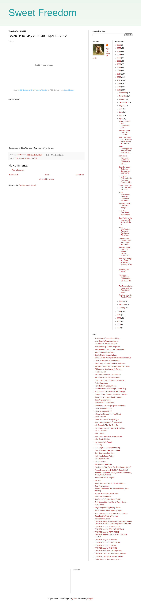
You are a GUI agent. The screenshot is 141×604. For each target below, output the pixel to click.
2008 (119, 321)
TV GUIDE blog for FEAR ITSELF (107, 532)
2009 (119, 318)
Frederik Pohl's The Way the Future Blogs (110, 392)
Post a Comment (18, 170)
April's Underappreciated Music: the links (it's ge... (125, 150)
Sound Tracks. (69, 90)
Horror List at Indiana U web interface (108, 397)
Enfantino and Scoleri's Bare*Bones (108, 375)
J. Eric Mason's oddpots (103, 408)
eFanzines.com (100, 372)
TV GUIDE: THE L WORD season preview (110, 554)
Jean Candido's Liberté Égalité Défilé (108, 422)
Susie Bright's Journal (103, 519)
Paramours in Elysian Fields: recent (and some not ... (125, 241)
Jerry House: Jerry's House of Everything (110, 428)
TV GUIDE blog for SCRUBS (105, 545)
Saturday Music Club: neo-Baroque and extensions (124, 170)
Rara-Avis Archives (102, 486)
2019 (119, 67)
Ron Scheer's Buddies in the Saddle (108, 499)
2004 (119, 328)
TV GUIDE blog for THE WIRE (106, 548)
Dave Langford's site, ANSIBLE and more (110, 363)
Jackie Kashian (100, 417)
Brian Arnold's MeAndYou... (105, 352)
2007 (119, 325)
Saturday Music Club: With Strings (124, 206)
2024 (119, 51)
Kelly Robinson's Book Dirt (104, 453)
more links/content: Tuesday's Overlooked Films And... (124, 196)
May (121, 115)
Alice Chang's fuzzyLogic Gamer (106, 341)
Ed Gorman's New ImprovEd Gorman (108, 369)
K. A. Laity (98, 445)
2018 (119, 71)
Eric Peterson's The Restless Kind (107, 378)
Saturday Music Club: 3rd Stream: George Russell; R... (124, 251)
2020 (119, 64)
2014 (119, 84)
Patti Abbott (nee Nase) (103, 464)
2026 (119, 45)
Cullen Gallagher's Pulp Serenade (107, 361)
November (123, 96)
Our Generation (100, 462)
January (122, 308)
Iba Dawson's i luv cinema (104, 403)
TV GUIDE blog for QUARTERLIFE (107, 542)
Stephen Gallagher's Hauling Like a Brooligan (111, 513)
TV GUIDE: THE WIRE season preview (109, 556)
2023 (119, 55)
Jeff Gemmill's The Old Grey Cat (106, 425)
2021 (119, 61)
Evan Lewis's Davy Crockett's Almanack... (110, 380)
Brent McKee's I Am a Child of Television (109, 349)
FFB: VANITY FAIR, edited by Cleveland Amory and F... (125, 179)
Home (47, 175)
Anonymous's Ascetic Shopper (106, 344)
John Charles (99, 434)
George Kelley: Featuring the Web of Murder (111, 394)
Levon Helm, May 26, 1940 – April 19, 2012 (125, 187)
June (121, 112)
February (122, 304)
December (123, 93)
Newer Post (13, 175)
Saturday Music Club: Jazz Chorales (124, 132)
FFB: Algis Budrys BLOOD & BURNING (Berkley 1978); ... (125, 263)
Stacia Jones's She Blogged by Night (108, 510)
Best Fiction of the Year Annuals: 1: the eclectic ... (125, 221)
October (122, 99)
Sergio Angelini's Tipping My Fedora (108, 508)
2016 (119, 77)
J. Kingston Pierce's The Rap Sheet (108, 414)
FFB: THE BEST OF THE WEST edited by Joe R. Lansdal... (125, 141)
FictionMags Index (101, 383)
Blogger (90, 599)
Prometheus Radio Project (104, 478)
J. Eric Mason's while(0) (103, 411)
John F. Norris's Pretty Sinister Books (108, 436)
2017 (119, 74)
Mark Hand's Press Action (104, 456)
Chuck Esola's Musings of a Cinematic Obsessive (113, 358)
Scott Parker (99, 505)
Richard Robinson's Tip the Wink (106, 494)
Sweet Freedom (43, 12)
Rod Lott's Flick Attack (103, 496)
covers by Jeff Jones (124, 271)
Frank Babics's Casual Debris (105, 386)
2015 (119, 80)
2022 (119, 58)
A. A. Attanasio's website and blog (107, 338)
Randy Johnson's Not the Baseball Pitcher (110, 483)
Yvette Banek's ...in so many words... (108, 559)
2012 (119, 90)
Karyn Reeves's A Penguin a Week (107, 450)
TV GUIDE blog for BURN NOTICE (107, 526)
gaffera (74, 599)
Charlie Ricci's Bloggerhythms (105, 355)
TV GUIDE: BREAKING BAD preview (108, 551)
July (121, 109)
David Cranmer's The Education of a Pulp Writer (112, 366)
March (121, 301)
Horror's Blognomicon (102, 400)
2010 (119, 315)
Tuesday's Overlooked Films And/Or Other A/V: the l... (125, 279)
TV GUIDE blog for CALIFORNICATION (109, 529)
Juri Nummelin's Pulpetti (103, 442)
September (123, 102)
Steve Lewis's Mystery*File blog (106, 516)
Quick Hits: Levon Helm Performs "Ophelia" (32, 90)
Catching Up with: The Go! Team (125, 296)
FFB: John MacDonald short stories (124, 213)
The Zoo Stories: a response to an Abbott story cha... (125, 289)
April (121, 118)
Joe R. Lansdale (101, 431)
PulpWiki (98, 480)
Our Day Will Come (102, 459)
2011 (119, 312)
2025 (119, 48)
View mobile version (46, 179)
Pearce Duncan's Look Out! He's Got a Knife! (111, 470)
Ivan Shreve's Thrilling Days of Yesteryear (110, 406)
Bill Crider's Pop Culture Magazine (107, 347)
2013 (119, 87)
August (122, 106)
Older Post (80, 175)
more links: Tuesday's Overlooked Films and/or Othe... (124, 160)
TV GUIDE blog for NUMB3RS (106, 540)
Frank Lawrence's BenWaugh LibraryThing (110, 389)
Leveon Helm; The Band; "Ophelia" (26, 158)
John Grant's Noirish (102, 439)
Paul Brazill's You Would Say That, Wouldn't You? (113, 467)
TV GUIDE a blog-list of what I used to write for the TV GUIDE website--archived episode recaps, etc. (113, 523)
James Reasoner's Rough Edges (107, 420)
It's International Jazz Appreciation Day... (124, 124)
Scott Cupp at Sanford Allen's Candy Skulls (110, 502)
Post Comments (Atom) (27, 185)
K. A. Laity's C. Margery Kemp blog (107, 448)
